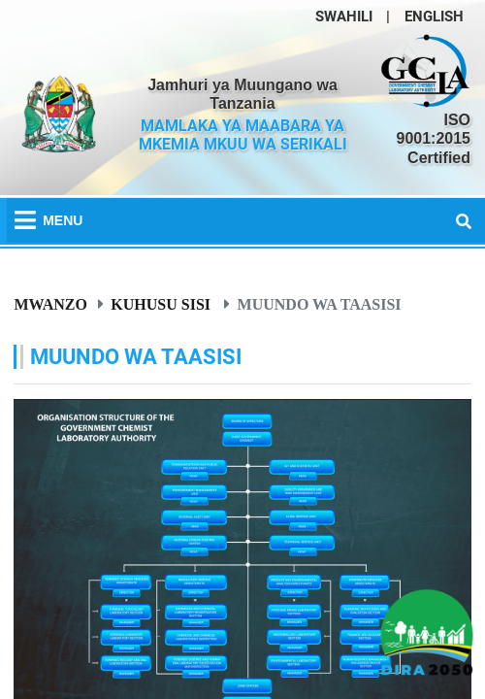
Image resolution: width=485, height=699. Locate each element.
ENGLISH (434, 16)
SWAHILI (343, 16)
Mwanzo (50, 304)
